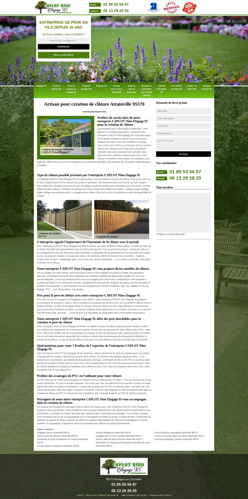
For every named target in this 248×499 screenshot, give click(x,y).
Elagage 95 (41, 85)
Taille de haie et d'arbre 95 (131, 86)
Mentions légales (134, 494)
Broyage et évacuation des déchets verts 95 (146, 90)
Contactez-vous (160, 494)
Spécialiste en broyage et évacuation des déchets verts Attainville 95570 (123, 442)
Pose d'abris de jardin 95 (176, 86)
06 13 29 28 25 (116, 11)
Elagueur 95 (101, 85)
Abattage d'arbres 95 (207, 86)
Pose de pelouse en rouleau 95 (71, 88)
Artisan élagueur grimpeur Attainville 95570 (58, 444)
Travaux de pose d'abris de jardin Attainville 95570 (179, 434)
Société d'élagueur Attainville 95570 (113, 431)
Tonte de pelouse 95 (56, 86)
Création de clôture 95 (191, 86)
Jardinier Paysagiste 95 (161, 86)
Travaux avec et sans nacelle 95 (116, 86)
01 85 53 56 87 (116, 4)
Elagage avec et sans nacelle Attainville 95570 (118, 434)
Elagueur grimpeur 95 (86, 86)
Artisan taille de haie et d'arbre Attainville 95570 (119, 437)
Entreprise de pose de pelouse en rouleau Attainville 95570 (62, 439)
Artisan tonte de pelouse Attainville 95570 (57, 434)
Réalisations (63, 55)
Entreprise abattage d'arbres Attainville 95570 (177, 437)
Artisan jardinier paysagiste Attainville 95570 (176, 431)
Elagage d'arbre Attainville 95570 (53, 431)
